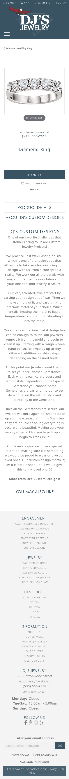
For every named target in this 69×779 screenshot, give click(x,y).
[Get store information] (34, 691)
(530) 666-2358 (34, 136)
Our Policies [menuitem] (34, 651)
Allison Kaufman (34, 597)
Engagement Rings (34, 563)
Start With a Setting (34, 538)
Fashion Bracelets (34, 572)
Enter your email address (34, 738)
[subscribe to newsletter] (60, 745)
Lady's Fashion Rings (34, 582)
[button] (10, 3)
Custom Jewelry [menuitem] (34, 656)
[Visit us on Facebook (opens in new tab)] (25, 722)
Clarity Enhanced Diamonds (34, 523)
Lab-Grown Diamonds (34, 528)
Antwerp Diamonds (34, 543)
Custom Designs (34, 547)
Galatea (34, 607)
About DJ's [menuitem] (34, 632)
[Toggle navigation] (6, 34)
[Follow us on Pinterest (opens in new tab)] (30, 722)
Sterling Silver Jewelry (34, 577)
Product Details (34, 207)
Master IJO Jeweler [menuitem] (34, 641)
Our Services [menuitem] (34, 636)
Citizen (34, 602)
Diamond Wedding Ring (19, 48)
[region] (34, 91)
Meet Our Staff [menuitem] (34, 660)
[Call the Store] (34, 686)
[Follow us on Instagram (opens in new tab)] (36, 722)
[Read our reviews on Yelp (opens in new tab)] (41, 722)
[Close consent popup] (63, 769)
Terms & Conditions (45, 754)
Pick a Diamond (34, 533)
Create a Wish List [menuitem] (34, 646)
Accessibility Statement (34, 761)
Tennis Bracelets (34, 567)
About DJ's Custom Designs (35, 217)
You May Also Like (34, 491)
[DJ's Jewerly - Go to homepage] (34, 23)
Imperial (34, 616)
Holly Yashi (34, 612)
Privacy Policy (20, 754)
